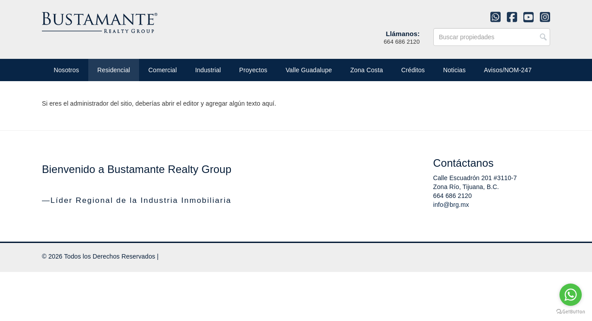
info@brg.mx (451, 204)
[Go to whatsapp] (570, 295)
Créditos (413, 70)
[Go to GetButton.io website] (570, 312)
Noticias (454, 70)
